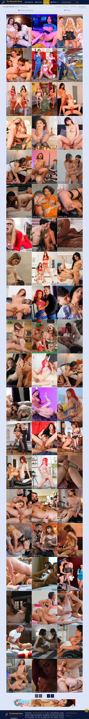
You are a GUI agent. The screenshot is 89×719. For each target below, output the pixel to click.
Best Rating (66, 6)
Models (54, 2)
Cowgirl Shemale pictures (71, 713)
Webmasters (68, 715)
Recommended (81, 6)
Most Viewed (73, 6)
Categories (29, 2)
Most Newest (58, 6)
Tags (46, 2)
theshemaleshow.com (39, 713)
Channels (38, 2)
